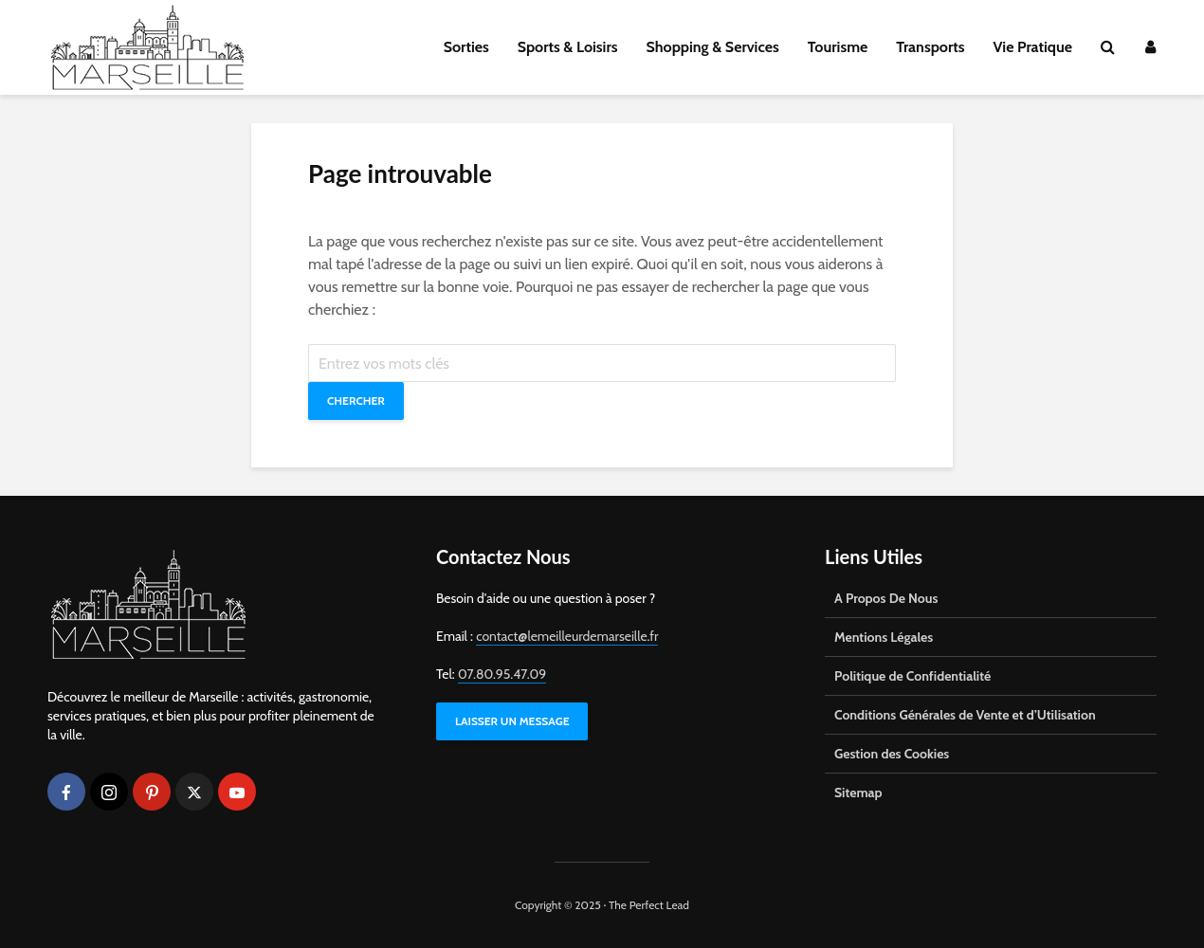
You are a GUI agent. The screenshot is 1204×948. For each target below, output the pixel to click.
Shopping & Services (713, 47)
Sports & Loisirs (568, 47)
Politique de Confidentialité (912, 675)
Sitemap (858, 792)
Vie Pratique (1032, 47)
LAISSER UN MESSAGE (512, 721)
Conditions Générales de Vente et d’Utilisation (965, 714)
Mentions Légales (883, 637)
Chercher (356, 400)
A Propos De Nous (886, 598)
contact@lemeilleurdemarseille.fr (567, 636)
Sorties (466, 47)
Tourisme (838, 47)
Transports (930, 47)
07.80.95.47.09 (502, 674)
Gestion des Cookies (891, 753)
